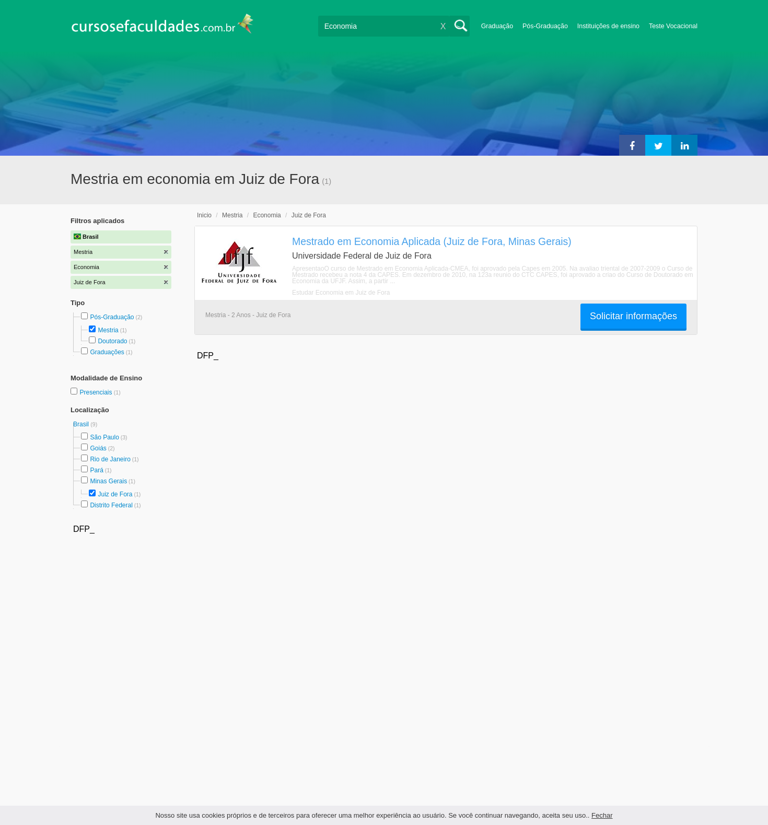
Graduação (497, 26)
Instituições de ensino (608, 26)
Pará (96, 470)
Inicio (204, 215)
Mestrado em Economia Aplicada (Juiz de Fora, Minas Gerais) (432, 241)
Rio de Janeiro (110, 459)
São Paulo (104, 437)
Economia (267, 215)
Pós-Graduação (545, 26)
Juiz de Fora (115, 494)
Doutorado (112, 341)
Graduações (107, 352)
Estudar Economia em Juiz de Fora (341, 292)
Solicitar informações (633, 316)
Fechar (601, 815)
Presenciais (96, 392)
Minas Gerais (108, 481)
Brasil (81, 424)
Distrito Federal (111, 505)
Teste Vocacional (673, 26)
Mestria (108, 330)
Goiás (98, 448)
